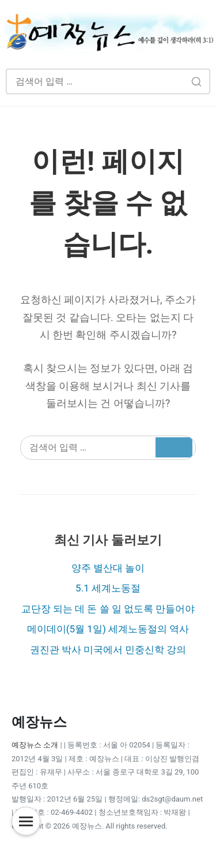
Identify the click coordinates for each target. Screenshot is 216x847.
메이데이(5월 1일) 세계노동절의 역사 (108, 629)
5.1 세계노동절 (108, 588)
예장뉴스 (39, 722)
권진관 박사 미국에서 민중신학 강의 (108, 649)
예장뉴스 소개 (35, 745)
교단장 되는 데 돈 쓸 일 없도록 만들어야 (108, 609)
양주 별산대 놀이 (108, 568)
